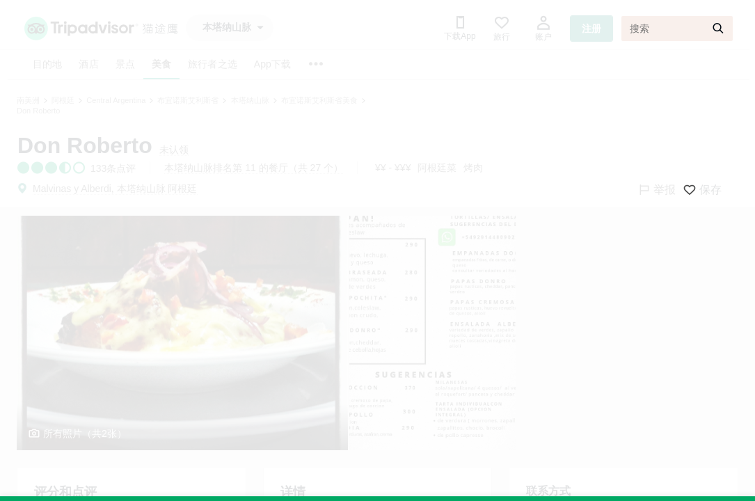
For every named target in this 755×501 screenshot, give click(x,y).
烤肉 (473, 167)
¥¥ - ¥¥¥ (393, 167)
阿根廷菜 (437, 167)
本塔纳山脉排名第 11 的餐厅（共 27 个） (253, 167)
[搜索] (677, 28)
